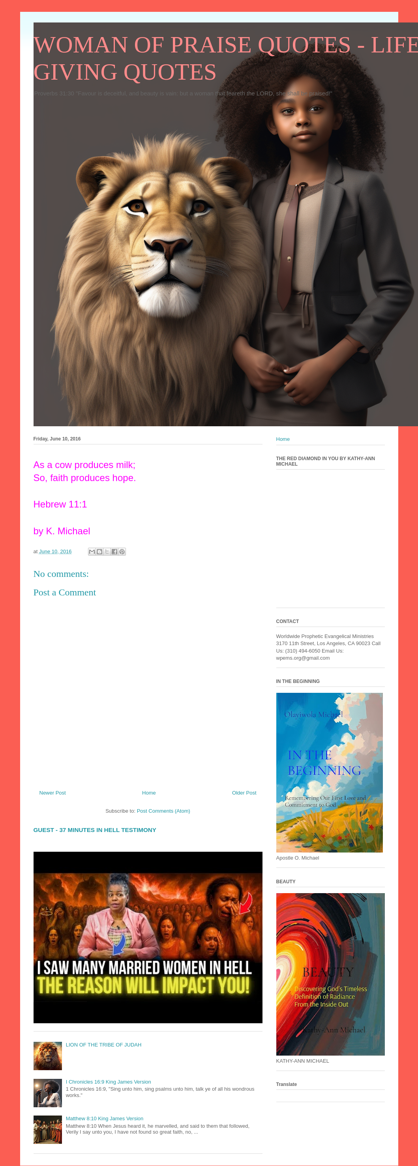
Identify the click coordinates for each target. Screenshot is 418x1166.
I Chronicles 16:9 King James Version (108, 1082)
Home (149, 793)
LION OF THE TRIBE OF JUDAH (104, 1045)
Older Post (244, 793)
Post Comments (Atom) (163, 811)
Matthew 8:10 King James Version (105, 1118)
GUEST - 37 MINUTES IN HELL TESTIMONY (95, 829)
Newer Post (52, 793)
